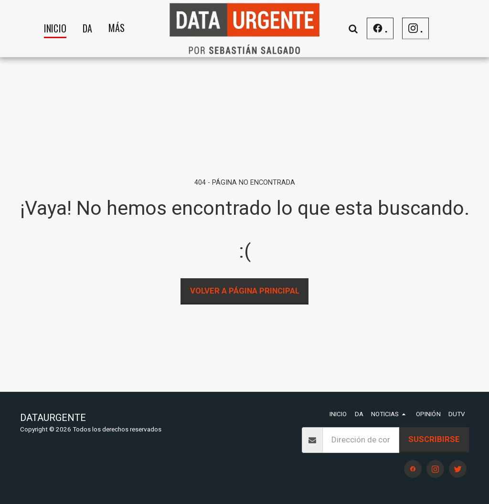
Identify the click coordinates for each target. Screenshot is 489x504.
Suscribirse (434, 439)
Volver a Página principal (244, 290)
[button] (353, 28)
